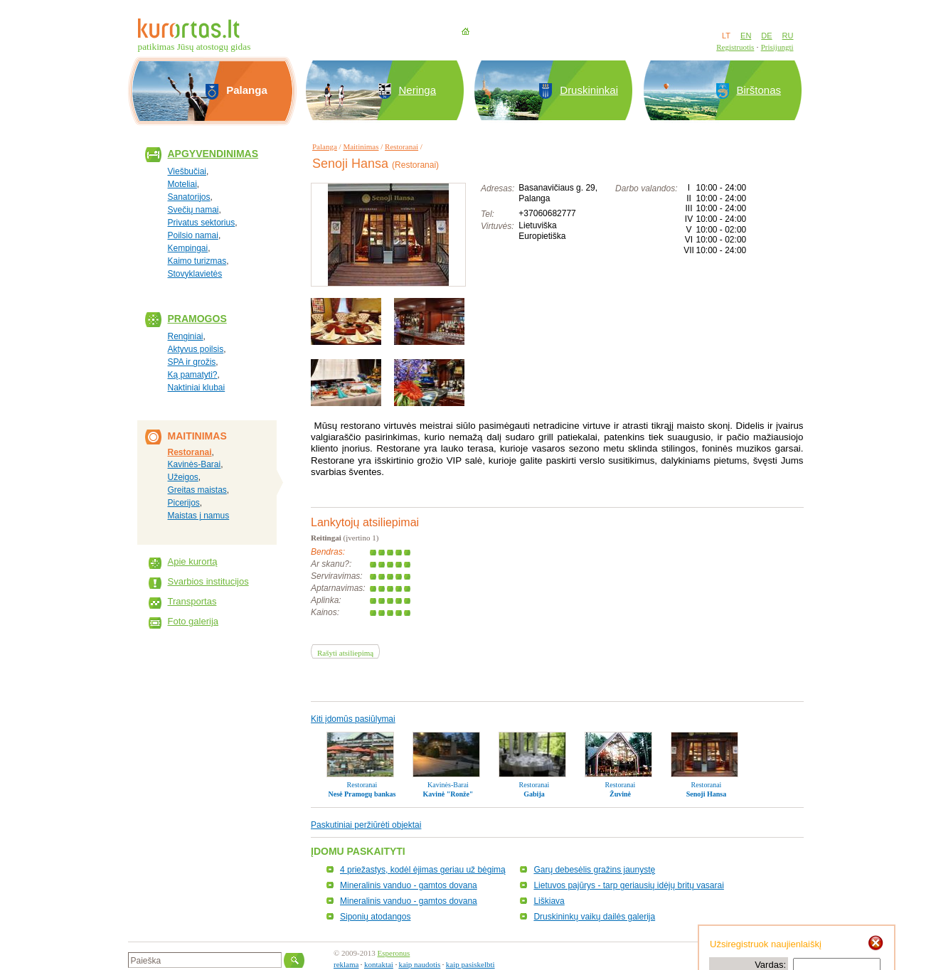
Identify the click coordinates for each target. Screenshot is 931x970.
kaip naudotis (419, 964)
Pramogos (197, 318)
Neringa (418, 90)
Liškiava (548, 901)
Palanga (324, 146)
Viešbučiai (187, 171)
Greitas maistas (197, 490)
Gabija (533, 794)
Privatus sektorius (201, 223)
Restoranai (190, 452)
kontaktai (378, 964)
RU (788, 35)
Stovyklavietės (195, 274)
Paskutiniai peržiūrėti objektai (366, 825)
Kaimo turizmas (197, 261)
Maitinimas (360, 146)
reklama (346, 964)
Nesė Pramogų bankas (361, 794)
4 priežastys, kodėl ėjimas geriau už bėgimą (423, 870)
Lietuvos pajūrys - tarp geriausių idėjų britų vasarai (628, 885)
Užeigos (183, 477)
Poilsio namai (193, 235)
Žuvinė (620, 794)
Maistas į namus (199, 516)
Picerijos (184, 503)
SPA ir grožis (192, 362)
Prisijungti (777, 47)
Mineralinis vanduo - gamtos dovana (408, 885)
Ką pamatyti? (193, 375)
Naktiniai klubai (196, 388)
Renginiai (185, 336)
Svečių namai (193, 210)
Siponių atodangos (375, 917)
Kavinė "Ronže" (448, 794)
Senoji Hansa (706, 794)
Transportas (192, 601)
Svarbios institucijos (208, 581)
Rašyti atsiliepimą (345, 653)
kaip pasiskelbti (470, 964)
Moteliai (182, 184)
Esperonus (394, 953)
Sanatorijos (189, 197)
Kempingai (188, 248)
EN (745, 35)
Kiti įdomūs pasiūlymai (353, 719)
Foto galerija (193, 621)
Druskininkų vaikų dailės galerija (594, 917)
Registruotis (735, 47)
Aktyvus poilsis (196, 349)
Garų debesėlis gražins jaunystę (594, 870)
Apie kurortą (193, 561)
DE (766, 35)
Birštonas (759, 90)
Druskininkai (589, 90)
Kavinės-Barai (194, 464)
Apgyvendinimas (213, 153)
